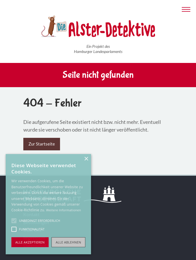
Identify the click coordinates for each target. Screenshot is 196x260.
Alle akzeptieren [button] (30, 242)
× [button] (86, 159)
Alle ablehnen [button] (68, 242)
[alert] (48, 204)
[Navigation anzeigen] (186, 9)
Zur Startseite (41, 143)
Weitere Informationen (63, 210)
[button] (14, 220)
